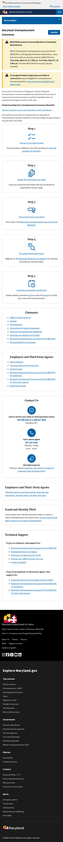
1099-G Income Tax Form (20, 317)
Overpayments (16, 324)
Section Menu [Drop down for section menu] (10, 20)
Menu (60, 12)
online (30, 295)
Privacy (15, 639)
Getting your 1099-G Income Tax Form (27, 559)
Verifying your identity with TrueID (25, 335)
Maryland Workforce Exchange (32, 258)
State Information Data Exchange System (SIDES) (32, 580)
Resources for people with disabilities (26, 331)
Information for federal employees (25, 328)
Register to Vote (15, 643)
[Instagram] (3, 654)
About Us (5, 639)
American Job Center (34, 468)
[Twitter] (11, 654)
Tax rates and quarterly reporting (24, 365)
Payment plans (16, 369)
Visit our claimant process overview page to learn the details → (27, 110)
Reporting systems (18, 386)
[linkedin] (20, 654)
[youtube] (15, 654)
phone (46, 295)
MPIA (4, 643)
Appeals (13, 321)
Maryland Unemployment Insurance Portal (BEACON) (32, 338)
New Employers (16, 362)
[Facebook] (7, 654)
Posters (23, 639)
